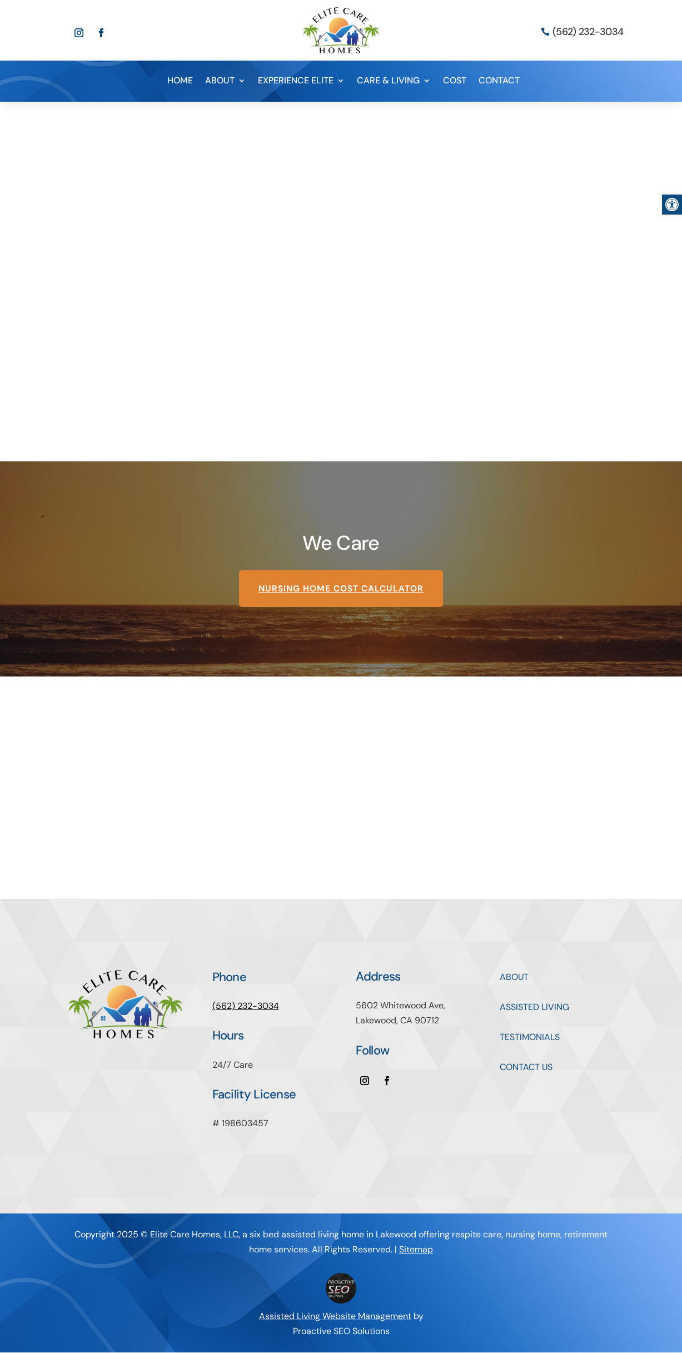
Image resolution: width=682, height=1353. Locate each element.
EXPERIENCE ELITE (295, 81)
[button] (672, 205)
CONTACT (499, 81)
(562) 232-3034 (587, 31)
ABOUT (220, 81)
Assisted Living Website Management (335, 1316)
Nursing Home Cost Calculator (341, 589)
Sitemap (416, 1250)
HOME (180, 81)
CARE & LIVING (388, 81)
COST (454, 81)
